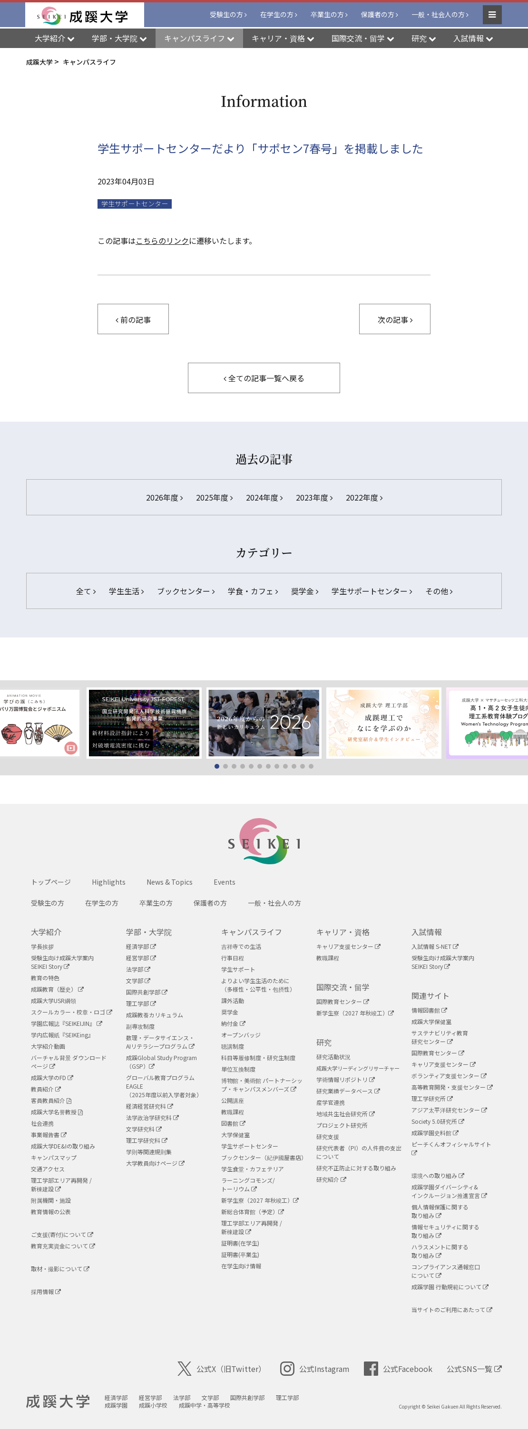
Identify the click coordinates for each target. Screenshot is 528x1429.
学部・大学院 (149, 931)
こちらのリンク (162, 240)
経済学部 (141, 946)
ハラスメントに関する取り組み (440, 1251)
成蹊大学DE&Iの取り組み (63, 1146)
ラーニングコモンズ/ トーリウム (248, 1184)
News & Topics (170, 882)
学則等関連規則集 (149, 1152)
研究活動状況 (333, 1056)
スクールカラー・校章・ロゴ (71, 1012)
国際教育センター (342, 1001)
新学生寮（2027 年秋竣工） (260, 1200)
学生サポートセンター (372, 591)
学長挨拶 (42, 946)
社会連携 (42, 1123)
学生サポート (238, 969)
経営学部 (141, 958)
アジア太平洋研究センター (449, 1110)
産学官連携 (330, 1102)
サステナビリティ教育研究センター (439, 1037)
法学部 (138, 969)
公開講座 (232, 1100)
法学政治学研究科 (152, 1117)
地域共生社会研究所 (345, 1114)
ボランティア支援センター (449, 1076)
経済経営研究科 (149, 1106)
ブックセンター (186, 591)
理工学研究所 (432, 1098)
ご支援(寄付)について (62, 1234)
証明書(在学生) (240, 1243)
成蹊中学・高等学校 (208, 1405)
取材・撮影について (60, 1269)
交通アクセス (48, 1169)
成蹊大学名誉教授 (57, 1112)
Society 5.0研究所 (437, 1121)
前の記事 (133, 319)
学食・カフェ (253, 591)
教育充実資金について (63, 1246)
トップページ (51, 882)
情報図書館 (429, 1010)
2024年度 (264, 497)
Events (224, 882)
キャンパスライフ (251, 931)
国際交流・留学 (343, 987)
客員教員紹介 (51, 1100)
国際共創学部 (146, 992)
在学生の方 (276, 15)
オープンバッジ (241, 1035)
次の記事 (395, 319)
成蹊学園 (119, 1405)
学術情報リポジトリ (345, 1079)
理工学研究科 (146, 1140)
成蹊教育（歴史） (57, 989)
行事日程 (232, 958)
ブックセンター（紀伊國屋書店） (264, 1157)
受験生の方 (226, 15)
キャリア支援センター (348, 946)
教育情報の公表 (51, 1211)
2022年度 (364, 497)
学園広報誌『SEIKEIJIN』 (66, 1023)
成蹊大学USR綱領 (53, 1000)
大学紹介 (46, 931)
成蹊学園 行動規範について (450, 1287)
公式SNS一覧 (474, 1368)
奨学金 (304, 591)
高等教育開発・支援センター (452, 1087)
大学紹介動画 (48, 1046)
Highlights (109, 882)
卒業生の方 (327, 15)
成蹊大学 (59, 1402)
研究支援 (327, 1136)
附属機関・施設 (51, 1200)
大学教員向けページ (155, 1163)
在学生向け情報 (241, 1266)
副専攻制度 (140, 1026)
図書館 (233, 1123)
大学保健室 (235, 1134)
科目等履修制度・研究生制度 (258, 1057)
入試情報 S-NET (435, 946)
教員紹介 (46, 1089)
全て (86, 591)
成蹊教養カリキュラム (154, 1015)
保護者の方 (377, 15)
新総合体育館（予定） (252, 1211)
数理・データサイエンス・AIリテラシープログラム (160, 1041)
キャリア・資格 (343, 931)
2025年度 (214, 497)
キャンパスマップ (54, 1157)
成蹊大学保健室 (431, 1021)
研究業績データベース (348, 1091)
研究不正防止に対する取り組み (356, 1168)
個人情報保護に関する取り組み (440, 1211)
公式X (221, 1368)
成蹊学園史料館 (435, 1133)
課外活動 (232, 1000)
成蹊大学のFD (52, 1077)
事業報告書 (49, 1134)
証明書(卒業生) (240, 1254)
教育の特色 (45, 978)
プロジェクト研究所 (342, 1125)
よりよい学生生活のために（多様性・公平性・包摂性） (258, 984)
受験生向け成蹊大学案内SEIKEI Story (62, 962)
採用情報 (46, 1291)
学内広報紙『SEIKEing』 (62, 1035)
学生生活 (126, 591)
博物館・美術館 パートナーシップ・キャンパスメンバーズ (262, 1084)
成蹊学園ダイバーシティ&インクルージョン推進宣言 (449, 1191)
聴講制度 (232, 1046)
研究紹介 (331, 1179)
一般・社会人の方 (438, 15)
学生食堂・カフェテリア (252, 1169)
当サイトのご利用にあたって (451, 1309)
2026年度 (164, 497)
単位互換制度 (238, 1069)
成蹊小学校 (157, 1405)
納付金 (233, 1023)
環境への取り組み (437, 1175)
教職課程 (232, 1112)
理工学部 (141, 1003)
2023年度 (314, 497)
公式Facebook (398, 1368)
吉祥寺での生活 (241, 946)
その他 (438, 591)
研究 (324, 1042)
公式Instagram (315, 1368)
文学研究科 (144, 1129)
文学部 (138, 980)
